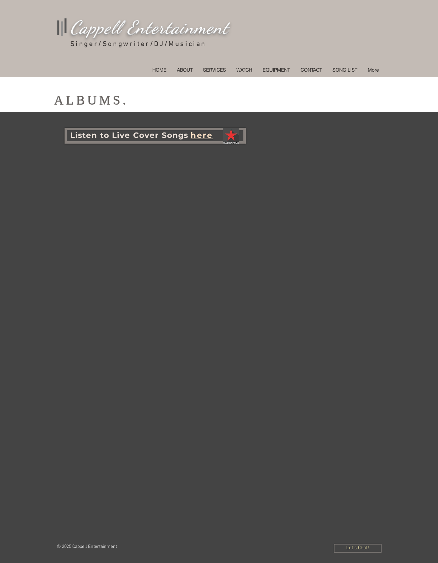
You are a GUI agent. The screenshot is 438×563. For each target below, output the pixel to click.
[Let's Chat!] (358, 548)
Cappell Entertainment (149, 27)
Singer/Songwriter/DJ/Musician (138, 44)
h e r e (202, 135)
